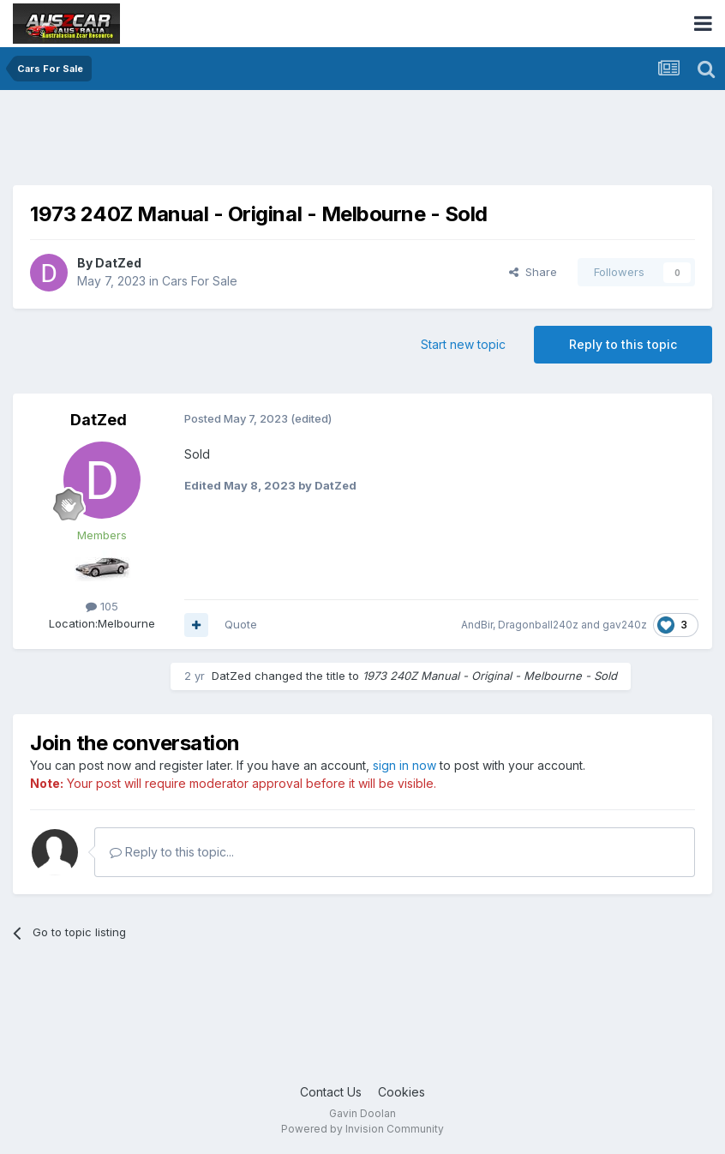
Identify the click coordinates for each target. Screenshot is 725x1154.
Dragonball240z (538, 624)
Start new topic (463, 344)
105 (102, 606)
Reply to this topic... (172, 851)
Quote (241, 624)
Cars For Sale (199, 280)
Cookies (401, 1092)
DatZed (118, 262)
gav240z (624, 624)
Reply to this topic (623, 344)
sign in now (404, 765)
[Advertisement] (325, 141)
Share (533, 272)
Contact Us (331, 1092)
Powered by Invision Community (362, 1128)
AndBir (477, 624)
